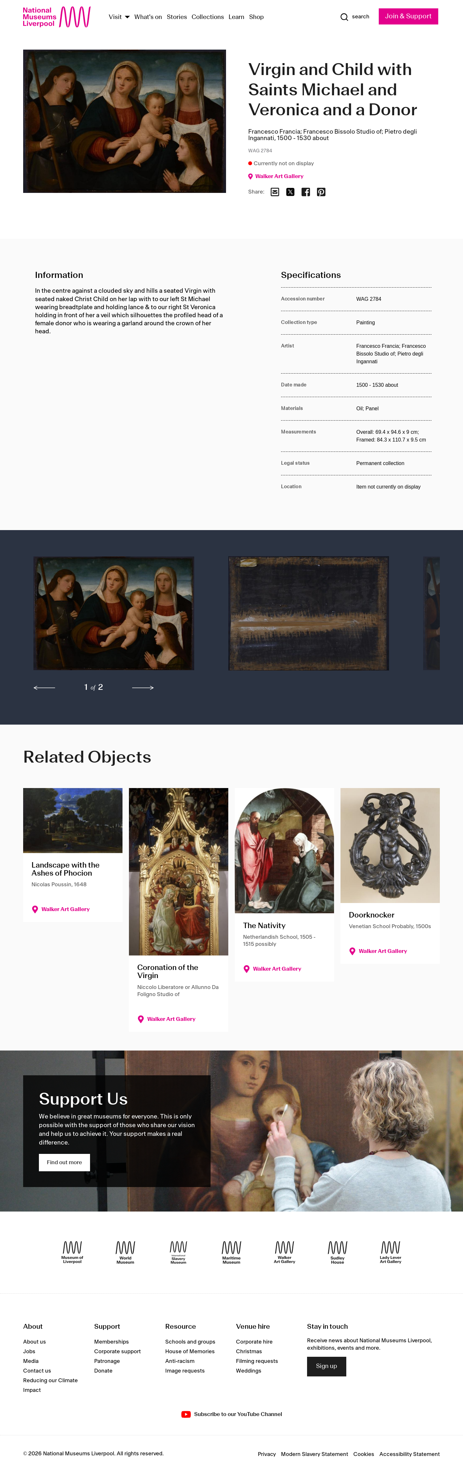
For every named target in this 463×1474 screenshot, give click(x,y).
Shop (256, 17)
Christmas (249, 1352)
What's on (148, 17)
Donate (103, 1371)
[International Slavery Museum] (178, 1252)
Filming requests (257, 1361)
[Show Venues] (127, 17)
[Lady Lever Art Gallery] (390, 1252)
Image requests (185, 1371)
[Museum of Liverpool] (72, 1252)
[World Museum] (125, 1252)
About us (34, 1342)
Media (31, 1361)
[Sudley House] (337, 1252)
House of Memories (190, 1352)
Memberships (111, 1342)
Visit (115, 17)
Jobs (29, 1352)
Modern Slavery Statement (314, 1454)
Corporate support (117, 1352)
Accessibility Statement (409, 1454)
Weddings (248, 1371)
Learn (236, 17)
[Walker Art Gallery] (284, 1252)
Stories (177, 17)
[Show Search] (354, 17)
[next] (143, 688)
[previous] (44, 688)
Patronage (107, 1361)
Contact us (37, 1371)
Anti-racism (180, 1361)
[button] (118, 616)
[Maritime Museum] (231, 1252)
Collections (208, 17)
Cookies (363, 1454)
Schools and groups (190, 1342)
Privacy (267, 1454)
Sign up (326, 1366)
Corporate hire (254, 1342)
